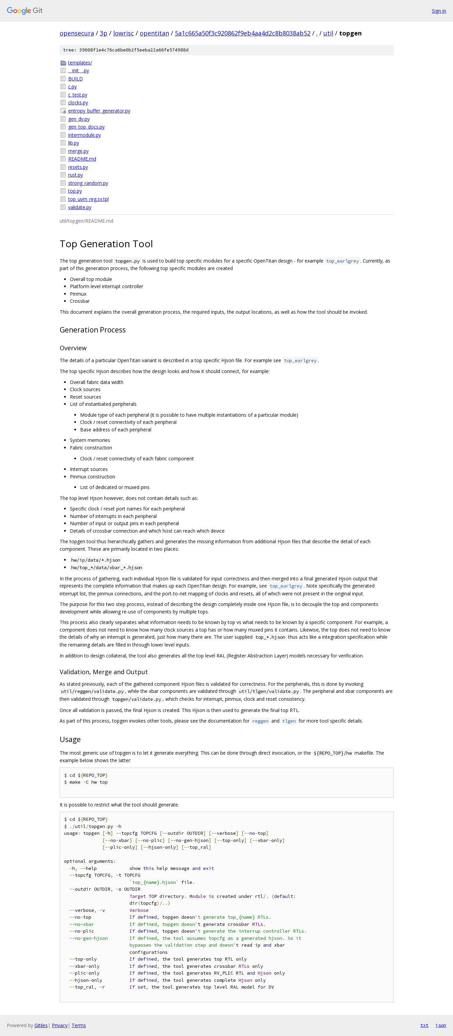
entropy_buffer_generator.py (99, 110)
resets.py (78, 167)
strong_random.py (88, 183)
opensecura (77, 33)
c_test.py (77, 94)
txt (424, 1025)
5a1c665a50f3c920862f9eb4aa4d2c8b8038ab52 (243, 33)
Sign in (439, 11)
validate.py (79, 207)
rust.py (75, 175)
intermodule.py (84, 135)
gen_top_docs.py (86, 126)
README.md (82, 159)
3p (103, 33)
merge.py (78, 151)
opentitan (154, 33)
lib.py (73, 142)
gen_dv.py (79, 119)
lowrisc (123, 33)
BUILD (75, 78)
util (328, 33)
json (440, 1025)
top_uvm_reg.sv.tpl (88, 199)
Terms (79, 1025)
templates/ (80, 62)
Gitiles (41, 1025)
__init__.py (78, 70)
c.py (72, 86)
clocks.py (78, 102)
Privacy (59, 1025)
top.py (75, 191)
